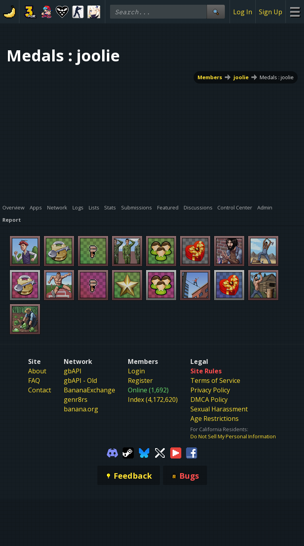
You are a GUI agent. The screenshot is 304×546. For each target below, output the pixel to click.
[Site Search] (216, 12)
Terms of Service (215, 380)
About (37, 371)
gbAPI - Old (80, 380)
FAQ (34, 380)
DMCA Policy (209, 399)
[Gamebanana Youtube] (175, 452)
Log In (242, 12)
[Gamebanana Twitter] (160, 452)
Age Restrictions (214, 418)
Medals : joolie (277, 77)
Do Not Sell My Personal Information (233, 436)
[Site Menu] (294, 11)
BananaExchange (89, 390)
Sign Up (270, 12)
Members (210, 77)
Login (136, 371)
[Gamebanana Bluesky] (144, 452)
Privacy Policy (210, 390)
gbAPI (73, 371)
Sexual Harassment (219, 409)
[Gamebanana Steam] (128, 452)
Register (140, 380)
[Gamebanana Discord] (112, 452)
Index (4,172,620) (153, 399)
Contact (39, 390)
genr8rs (75, 399)
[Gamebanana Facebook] (191, 452)
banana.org (81, 409)
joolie (241, 77)
